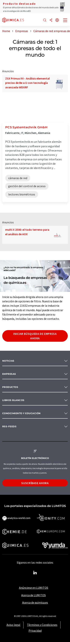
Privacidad (35, 630)
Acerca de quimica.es (35, 602)
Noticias (8, 360)
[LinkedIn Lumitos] (35, 573)
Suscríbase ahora (35, 483)
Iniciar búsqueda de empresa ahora (35, 336)
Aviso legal (13, 625)
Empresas (9, 373)
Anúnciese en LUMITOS (33, 587)
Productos (10, 387)
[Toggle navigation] (65, 20)
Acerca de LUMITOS (33, 595)
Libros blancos (13, 400)
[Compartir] (51, 20)
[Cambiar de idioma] (57, 20)
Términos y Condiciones (42, 625)
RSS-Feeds (9, 426)
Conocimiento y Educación (21, 413)
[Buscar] (44, 20)
